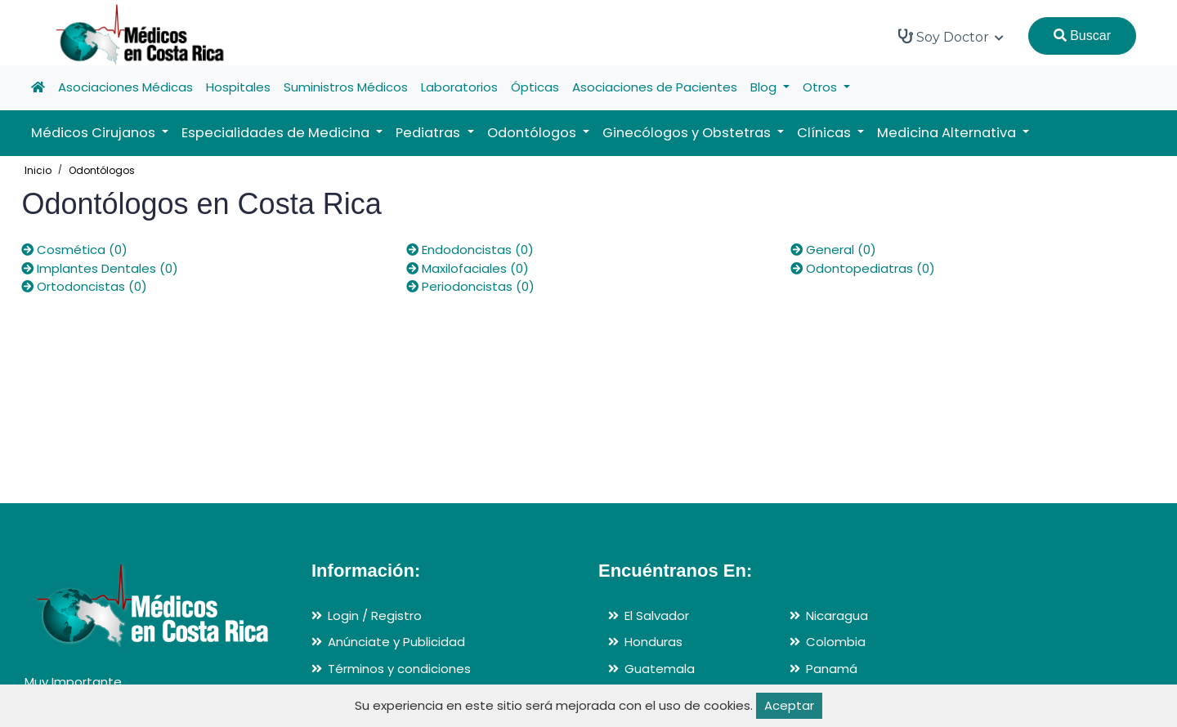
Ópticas (535, 87)
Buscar (1082, 35)
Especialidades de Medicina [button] (277, 132)
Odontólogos (102, 170)
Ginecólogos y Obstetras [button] (688, 132)
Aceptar (789, 705)
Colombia (836, 641)
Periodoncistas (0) (470, 286)
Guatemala (659, 668)
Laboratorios (459, 87)
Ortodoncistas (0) (84, 286)
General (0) (833, 249)
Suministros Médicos (346, 87)
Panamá (831, 668)
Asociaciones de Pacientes (654, 87)
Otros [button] (821, 87)
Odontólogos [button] (533, 132)
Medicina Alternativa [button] (948, 132)
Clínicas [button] (825, 132)
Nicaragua (837, 615)
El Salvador (656, 615)
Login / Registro (375, 615)
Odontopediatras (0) (862, 268)
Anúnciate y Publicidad (396, 641)
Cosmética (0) (74, 249)
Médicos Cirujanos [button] (95, 132)
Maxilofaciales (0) (467, 268)
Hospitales (238, 87)
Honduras (653, 641)
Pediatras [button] (429, 132)
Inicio (38, 170)
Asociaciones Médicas (125, 87)
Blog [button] (765, 87)
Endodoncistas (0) (470, 249)
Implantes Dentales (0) (99, 268)
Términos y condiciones (399, 668)
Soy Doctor (951, 37)
